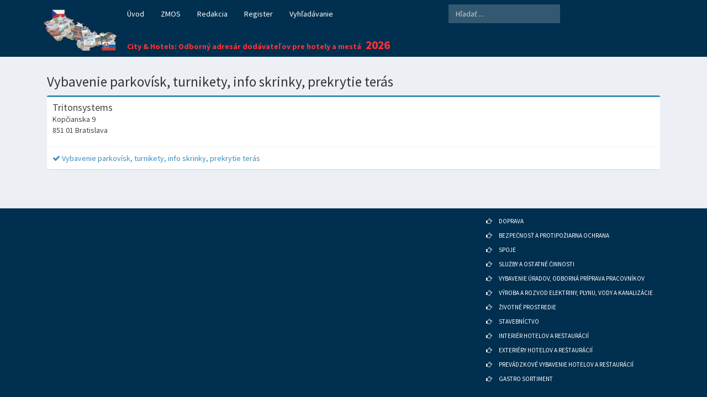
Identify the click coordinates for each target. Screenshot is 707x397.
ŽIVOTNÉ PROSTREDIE (527, 292)
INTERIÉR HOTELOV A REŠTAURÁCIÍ (544, 321)
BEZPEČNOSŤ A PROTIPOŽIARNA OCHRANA (554, 220)
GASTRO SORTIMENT (526, 364)
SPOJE (507, 235)
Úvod (135, 14)
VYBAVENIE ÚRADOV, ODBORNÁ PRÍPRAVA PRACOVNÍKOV (572, 263)
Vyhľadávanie (311, 14)
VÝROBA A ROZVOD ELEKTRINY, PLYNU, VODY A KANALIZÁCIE (576, 278)
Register (258, 14)
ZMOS (171, 14)
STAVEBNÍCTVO (519, 306)
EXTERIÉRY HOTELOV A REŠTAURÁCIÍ (546, 335)
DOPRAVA (511, 206)
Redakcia (212, 14)
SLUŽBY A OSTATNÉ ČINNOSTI (536, 249)
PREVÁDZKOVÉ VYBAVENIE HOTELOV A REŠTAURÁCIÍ (566, 349)
